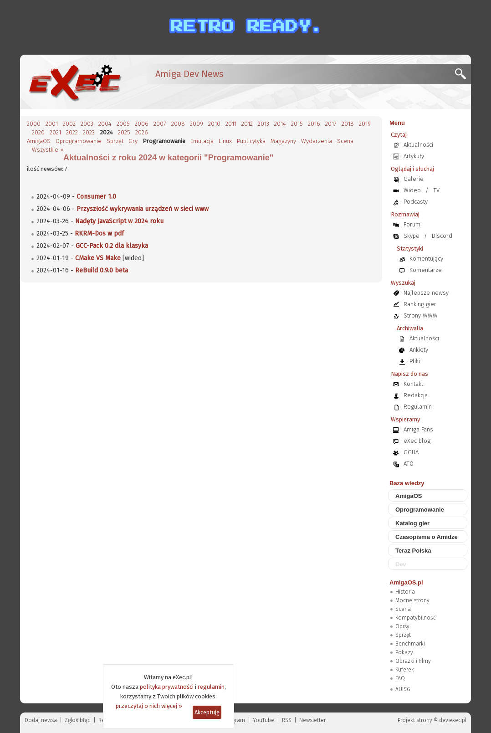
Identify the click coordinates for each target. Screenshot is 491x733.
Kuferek (404, 669)
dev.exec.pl (452, 720)
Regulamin (418, 406)
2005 (123, 123)
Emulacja (202, 141)
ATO (409, 463)
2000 (34, 123)
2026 (141, 132)
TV (436, 190)
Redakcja (416, 395)
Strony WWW (421, 315)
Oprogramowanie (79, 141)
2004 (105, 123)
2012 (247, 123)
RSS (287, 720)
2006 (141, 123)
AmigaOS (39, 141)
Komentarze (425, 270)
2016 (314, 123)
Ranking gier (420, 304)
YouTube (263, 720)
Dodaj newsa (41, 720)
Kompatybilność (415, 618)
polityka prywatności (167, 686)
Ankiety (418, 349)
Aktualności (418, 144)
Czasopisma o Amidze (426, 536)
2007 (159, 123)
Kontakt (413, 383)
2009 (196, 123)
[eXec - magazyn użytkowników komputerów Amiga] (74, 82)
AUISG (402, 689)
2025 (124, 132)
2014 (280, 123)
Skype (411, 235)
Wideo (412, 190)
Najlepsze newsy (426, 292)
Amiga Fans (418, 429)
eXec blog (417, 440)
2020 (38, 132)
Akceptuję (207, 712)
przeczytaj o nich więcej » (149, 705)
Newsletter (312, 720)
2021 (55, 132)
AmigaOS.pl (406, 582)
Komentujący (426, 258)
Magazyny (283, 141)
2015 (297, 123)
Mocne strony (412, 600)
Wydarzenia (316, 141)
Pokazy (404, 652)
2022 (72, 132)
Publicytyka (251, 141)
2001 (52, 123)
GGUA (411, 452)
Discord (442, 235)
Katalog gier (412, 523)
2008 (178, 123)
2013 (263, 123)
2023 (89, 132)
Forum (412, 224)
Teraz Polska (413, 550)
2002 (69, 123)
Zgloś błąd (78, 720)
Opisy (402, 626)
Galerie (414, 178)
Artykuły (414, 156)
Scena (345, 141)
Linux (225, 141)
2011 (230, 123)
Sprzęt (115, 141)
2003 (87, 123)
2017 (331, 123)
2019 (365, 123)
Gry (133, 141)
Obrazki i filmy (413, 661)
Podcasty (416, 201)
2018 (348, 123)
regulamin (211, 686)
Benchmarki (410, 644)
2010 (214, 123)
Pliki (414, 361)
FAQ (400, 678)
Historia (405, 592)
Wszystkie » (47, 149)
